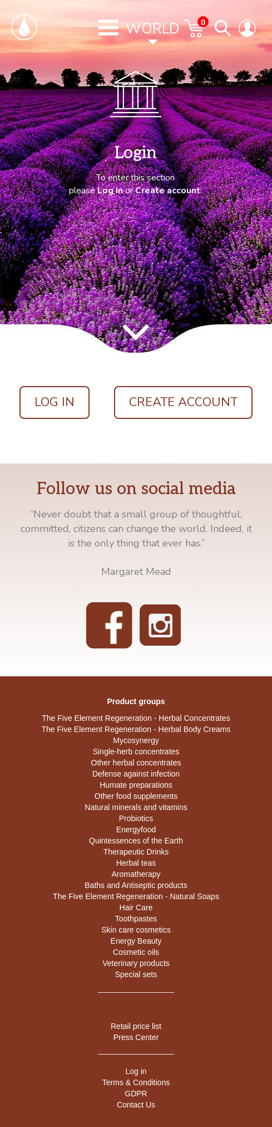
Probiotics (136, 818)
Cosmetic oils (136, 952)
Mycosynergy (136, 740)
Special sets (136, 974)
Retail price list (136, 1026)
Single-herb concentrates (136, 751)
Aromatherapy (136, 874)
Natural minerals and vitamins (136, 807)
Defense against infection (136, 773)
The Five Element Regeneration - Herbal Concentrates (136, 718)
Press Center (136, 1037)
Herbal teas (136, 862)
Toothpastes (136, 918)
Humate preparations (136, 784)
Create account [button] (183, 402)
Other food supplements (136, 796)
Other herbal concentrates (136, 762)
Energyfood (136, 829)
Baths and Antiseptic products (136, 885)
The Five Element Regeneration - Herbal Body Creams (135, 729)
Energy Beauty (136, 940)
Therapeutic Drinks (136, 851)
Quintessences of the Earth (136, 840)
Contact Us (136, 1104)
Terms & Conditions (136, 1082)
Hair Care (136, 907)
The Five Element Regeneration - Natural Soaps (136, 896)
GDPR (136, 1093)
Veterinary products (136, 963)
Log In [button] (54, 402)
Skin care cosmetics (135, 929)
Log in (135, 1071)
